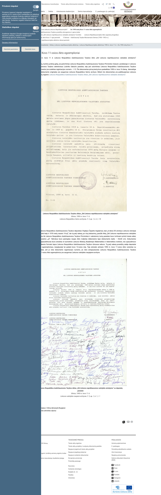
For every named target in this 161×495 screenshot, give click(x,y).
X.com (116, 471)
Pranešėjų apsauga (74, 461)
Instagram (117, 478)
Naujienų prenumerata (119, 455)
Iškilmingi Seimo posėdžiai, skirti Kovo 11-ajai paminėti (42, 37)
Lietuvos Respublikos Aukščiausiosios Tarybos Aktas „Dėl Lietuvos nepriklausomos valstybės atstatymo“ (87, 75)
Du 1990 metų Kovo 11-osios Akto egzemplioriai (86, 29)
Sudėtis (42, 11)
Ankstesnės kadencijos (65, 11)
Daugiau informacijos (10, 43)
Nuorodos (71, 466)
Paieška (70, 475)
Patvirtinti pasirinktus (11, 49)
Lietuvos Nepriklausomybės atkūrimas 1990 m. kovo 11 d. (98, 45)
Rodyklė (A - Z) (73, 472)
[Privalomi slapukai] (36, 7)
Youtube (116, 474)
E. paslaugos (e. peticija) (104, 11)
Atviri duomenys (117, 452)
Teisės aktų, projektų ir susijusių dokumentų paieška (84, 446)
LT (107, 4)
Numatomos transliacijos (49, 4)
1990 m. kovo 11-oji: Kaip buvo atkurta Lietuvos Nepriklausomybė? (46, 29)
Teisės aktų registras (92, 4)
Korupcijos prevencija (75, 458)
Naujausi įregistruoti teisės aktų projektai (81, 449)
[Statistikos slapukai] (36, 28)
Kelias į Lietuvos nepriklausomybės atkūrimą (64, 45)
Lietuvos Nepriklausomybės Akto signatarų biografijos (101, 35)
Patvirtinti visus (30, 49)
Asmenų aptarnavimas (119, 443)
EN (110, 4)
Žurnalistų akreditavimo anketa (121, 449)
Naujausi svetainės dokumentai (78, 455)
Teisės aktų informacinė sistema (72, 4)
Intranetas (71, 478)
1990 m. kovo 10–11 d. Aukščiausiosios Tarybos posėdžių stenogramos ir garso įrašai (52, 32)
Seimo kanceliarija (85, 11)
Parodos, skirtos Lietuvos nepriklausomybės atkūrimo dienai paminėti (47, 40)
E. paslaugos (116, 446)
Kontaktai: (29, 440)
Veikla (50, 11)
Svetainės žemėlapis (74, 469)
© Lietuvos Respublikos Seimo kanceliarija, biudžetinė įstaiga (44, 458)
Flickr (115, 468)
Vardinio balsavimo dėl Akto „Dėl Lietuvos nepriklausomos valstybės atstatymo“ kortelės (53, 35)
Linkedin (116, 481)
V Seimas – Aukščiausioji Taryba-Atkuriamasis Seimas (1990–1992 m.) (86, 37)
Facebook (117, 465)
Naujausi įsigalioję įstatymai (77, 452)
